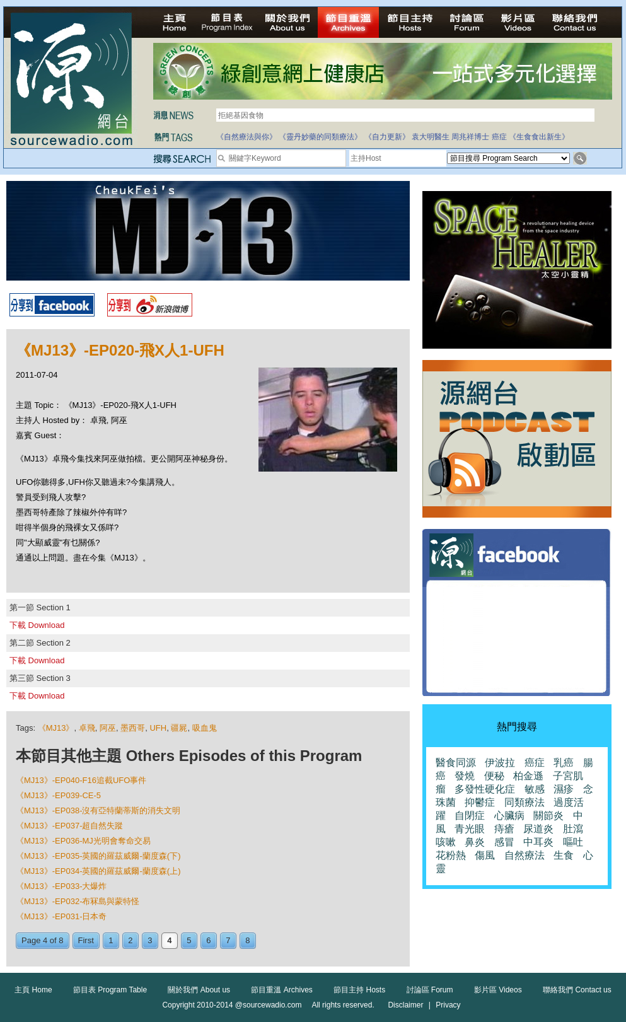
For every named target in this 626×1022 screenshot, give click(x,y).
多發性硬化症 (485, 789)
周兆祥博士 (470, 136)
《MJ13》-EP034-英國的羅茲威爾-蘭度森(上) (98, 871)
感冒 (504, 842)
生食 (564, 855)
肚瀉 (573, 828)
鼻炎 (475, 842)
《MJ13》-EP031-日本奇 (61, 916)
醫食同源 (456, 762)
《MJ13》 (56, 728)
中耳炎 (538, 842)
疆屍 (179, 728)
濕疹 (564, 789)
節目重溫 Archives (281, 989)
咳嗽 (446, 842)
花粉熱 (451, 855)
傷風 (485, 855)
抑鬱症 (480, 802)
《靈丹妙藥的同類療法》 (320, 136)
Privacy (448, 1005)
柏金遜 (528, 775)
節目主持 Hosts (359, 989)
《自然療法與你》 (246, 136)
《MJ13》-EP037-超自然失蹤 (69, 825)
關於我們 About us (199, 989)
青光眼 (470, 828)
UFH (157, 728)
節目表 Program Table (110, 989)
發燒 (465, 775)
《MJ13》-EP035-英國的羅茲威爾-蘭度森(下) (98, 856)
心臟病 (509, 815)
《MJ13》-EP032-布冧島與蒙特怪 (77, 901)
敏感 (535, 789)
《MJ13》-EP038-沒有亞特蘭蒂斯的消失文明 (98, 810)
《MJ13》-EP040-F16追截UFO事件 (81, 780)
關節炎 (548, 815)
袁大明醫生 (430, 136)
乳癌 (564, 762)
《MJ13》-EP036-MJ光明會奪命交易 (83, 840)
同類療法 (524, 802)
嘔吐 (573, 842)
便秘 (494, 775)
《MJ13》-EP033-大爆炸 (61, 886)
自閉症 (470, 815)
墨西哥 (132, 728)
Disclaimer (405, 1005)
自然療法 (524, 855)
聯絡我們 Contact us (577, 989)
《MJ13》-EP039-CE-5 (58, 795)
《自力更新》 (387, 136)
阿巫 (108, 728)
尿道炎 (538, 828)
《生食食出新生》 (539, 136)
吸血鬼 (204, 728)
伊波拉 (500, 762)
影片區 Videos (498, 989)
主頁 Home (33, 989)
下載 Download (36, 625)
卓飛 (87, 728)
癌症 (499, 136)
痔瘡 (504, 828)
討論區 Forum (430, 989)
